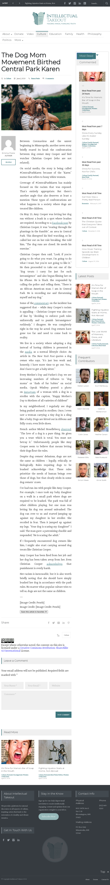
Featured (10, 775)
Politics (6, 40)
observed (66, 429)
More (18, 40)
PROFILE (8, 162)
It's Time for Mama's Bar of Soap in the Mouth (92, 100)
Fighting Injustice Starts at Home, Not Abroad (40, 3)
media (28, 351)
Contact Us (105, 879)
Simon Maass (83, 480)
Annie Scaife (101, 480)
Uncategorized (17, 775)
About (6, 34)
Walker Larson (83, 386)
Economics (85, 203)
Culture (41, 34)
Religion (84, 144)
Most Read (86, 55)
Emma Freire (35, 78)
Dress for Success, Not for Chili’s (91, 170)
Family (69, 34)
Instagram (30, 391)
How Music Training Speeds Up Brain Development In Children (91, 253)
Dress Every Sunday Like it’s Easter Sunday (92, 136)
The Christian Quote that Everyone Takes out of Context (92, 224)
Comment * (36, 700)
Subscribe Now (48, 816)
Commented (87, 62)
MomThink (54, 775)
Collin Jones (83, 434)
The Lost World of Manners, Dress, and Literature (99, 335)
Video (30, 34)
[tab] (84, 56)
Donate (18, 34)
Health (80, 34)
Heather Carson (101, 434)
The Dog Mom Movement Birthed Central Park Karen (31, 62)
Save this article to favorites (34, 612)
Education (55, 34)
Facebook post (60, 222)
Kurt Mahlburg (101, 386)
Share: (5, 622)
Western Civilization (89, 109)
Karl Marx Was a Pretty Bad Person (91, 198)
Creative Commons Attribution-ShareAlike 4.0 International (34, 649)
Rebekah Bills (83, 457)
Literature (95, 345)
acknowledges (54, 563)
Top (102, 871)
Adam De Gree (83, 409)
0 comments (49, 78)
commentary (41, 303)
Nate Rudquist (101, 457)
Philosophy (94, 34)
